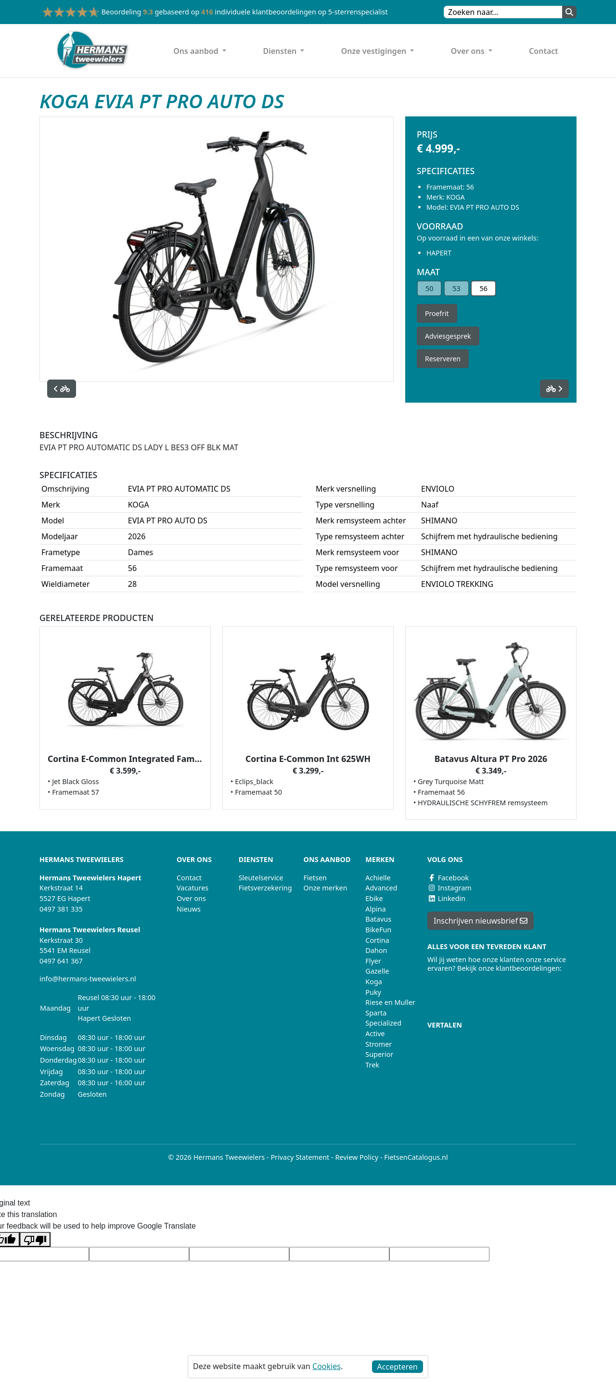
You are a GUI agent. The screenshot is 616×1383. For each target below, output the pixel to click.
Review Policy (356, 1157)
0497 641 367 (61, 960)
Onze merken (325, 887)
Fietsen (315, 877)
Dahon (376, 950)
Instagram (449, 887)
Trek (372, 1064)
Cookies (326, 1366)
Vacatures (192, 887)
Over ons (191, 898)
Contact (543, 51)
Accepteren (397, 1366)
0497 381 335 (61, 909)
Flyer (373, 960)
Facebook (448, 877)
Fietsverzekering (265, 887)
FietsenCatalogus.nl (416, 1157)
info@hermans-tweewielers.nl (87, 978)
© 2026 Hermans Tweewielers (216, 1157)
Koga (373, 981)
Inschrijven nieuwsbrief (480, 920)
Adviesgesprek (448, 336)
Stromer (378, 1044)
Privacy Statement (299, 1157)
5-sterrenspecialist (358, 11)
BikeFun (378, 929)
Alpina (375, 909)
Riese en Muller (390, 1002)
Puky (373, 992)
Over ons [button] (469, 51)
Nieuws (189, 909)
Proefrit (437, 313)
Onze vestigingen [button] (375, 51)
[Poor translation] (35, 1239)
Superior (379, 1054)
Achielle (377, 877)
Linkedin (446, 898)
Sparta (375, 1012)
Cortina (377, 940)
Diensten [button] (280, 51)
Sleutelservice (261, 877)
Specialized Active (383, 1028)
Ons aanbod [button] (196, 51)
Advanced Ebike (381, 893)
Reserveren (443, 358)
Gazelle (377, 971)
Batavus (378, 919)
